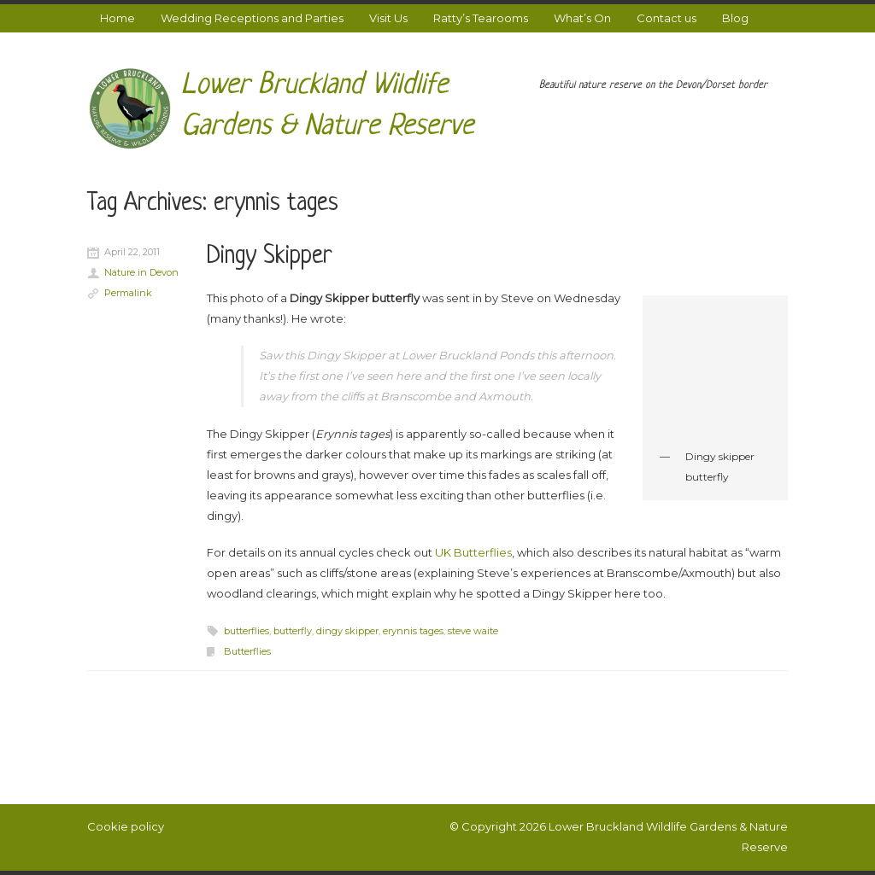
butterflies (246, 631)
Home (117, 18)
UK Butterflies (473, 552)
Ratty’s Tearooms (480, 18)
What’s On (582, 18)
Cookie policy (125, 826)
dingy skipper (347, 631)
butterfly (292, 631)
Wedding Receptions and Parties (252, 18)
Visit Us (388, 18)
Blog (735, 18)
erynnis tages (413, 631)
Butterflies (247, 651)
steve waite (473, 631)
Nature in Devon (141, 272)
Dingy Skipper (269, 257)
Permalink (128, 293)
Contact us (666, 18)
